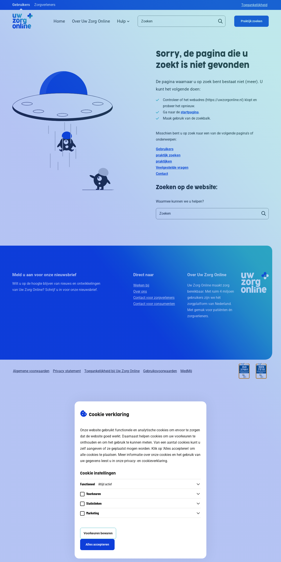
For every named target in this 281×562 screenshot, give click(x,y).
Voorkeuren (93, 493)
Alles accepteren (97, 544)
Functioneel (96, 484)
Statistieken (94, 503)
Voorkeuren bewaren (98, 533)
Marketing (92, 513)
